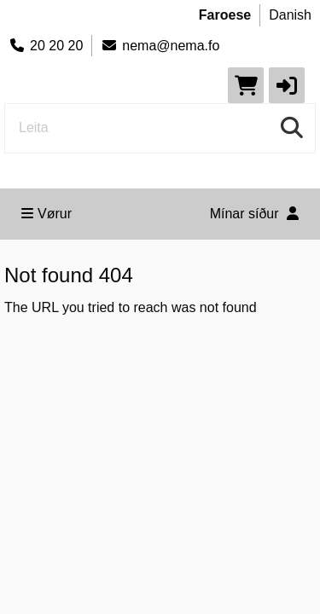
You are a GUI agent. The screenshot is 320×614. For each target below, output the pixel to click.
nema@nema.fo (160, 45)
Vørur (46, 213)
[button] (287, 85)
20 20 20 (46, 45)
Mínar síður (254, 213)
